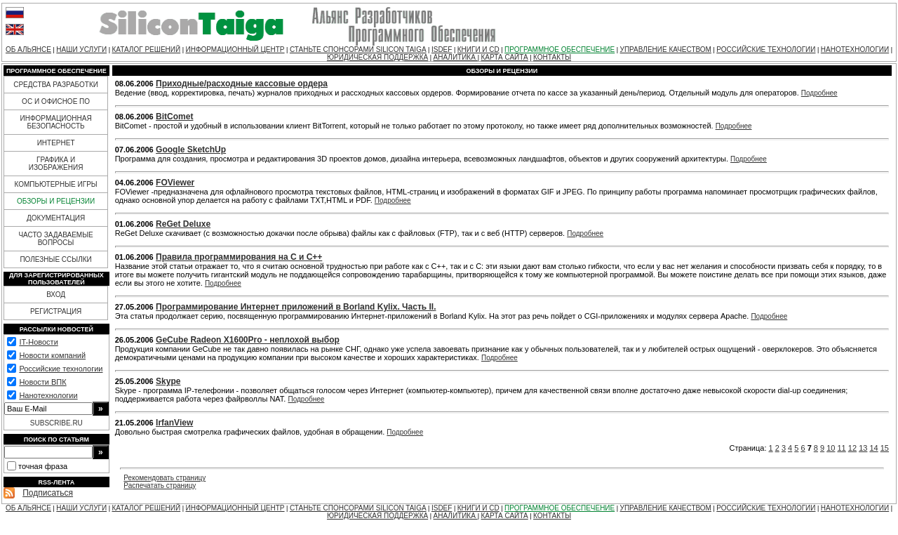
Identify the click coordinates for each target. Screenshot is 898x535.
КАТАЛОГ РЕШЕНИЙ (146, 49)
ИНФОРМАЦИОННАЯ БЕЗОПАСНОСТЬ (56, 122)
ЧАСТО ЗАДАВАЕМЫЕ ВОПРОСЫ (55, 238)
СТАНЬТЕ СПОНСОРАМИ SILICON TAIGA (358, 49)
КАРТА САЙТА (504, 57)
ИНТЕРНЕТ (56, 143)
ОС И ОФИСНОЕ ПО (56, 101)
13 (863, 448)
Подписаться (47, 493)
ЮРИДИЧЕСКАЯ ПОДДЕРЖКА (377, 57)
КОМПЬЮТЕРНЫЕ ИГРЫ (55, 184)
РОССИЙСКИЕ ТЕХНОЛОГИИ (765, 49)
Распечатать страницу (159, 485)
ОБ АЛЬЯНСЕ (28, 49)
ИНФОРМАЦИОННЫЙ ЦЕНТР (235, 49)
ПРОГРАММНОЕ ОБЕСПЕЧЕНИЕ (559, 49)
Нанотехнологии (48, 395)
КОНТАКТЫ (552, 57)
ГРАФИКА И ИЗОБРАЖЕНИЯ (56, 163)
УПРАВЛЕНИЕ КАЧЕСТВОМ (665, 49)
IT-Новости (38, 342)
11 (842, 448)
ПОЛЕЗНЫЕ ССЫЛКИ (55, 259)
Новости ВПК (42, 382)
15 (884, 448)
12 (852, 448)
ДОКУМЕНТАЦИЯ (56, 218)
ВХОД (55, 294)
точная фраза (42, 466)
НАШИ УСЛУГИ (81, 49)
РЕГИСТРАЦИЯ (55, 311)
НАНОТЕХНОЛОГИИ (855, 49)
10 (830, 448)
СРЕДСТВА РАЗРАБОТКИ (55, 84)
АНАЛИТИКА (456, 57)
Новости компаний (52, 355)
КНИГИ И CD (478, 49)
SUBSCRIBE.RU (56, 423)
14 (873, 448)
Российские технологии (60, 368)
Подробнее (819, 93)
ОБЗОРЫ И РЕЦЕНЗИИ (56, 201)
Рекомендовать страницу (164, 478)
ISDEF (441, 49)
